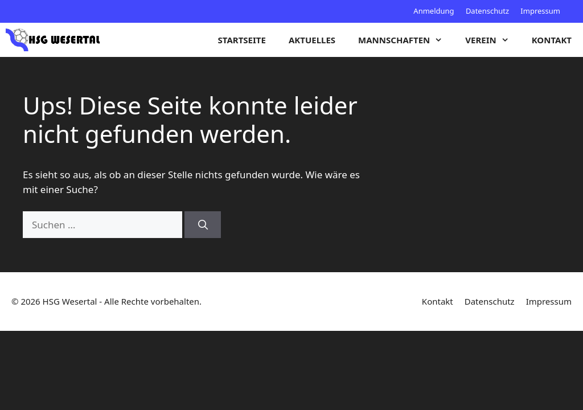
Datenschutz (487, 11)
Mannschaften (406, 40)
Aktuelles (312, 40)
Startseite (242, 40)
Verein (492, 40)
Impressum (540, 11)
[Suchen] (202, 225)
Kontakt (552, 40)
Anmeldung (433, 11)
